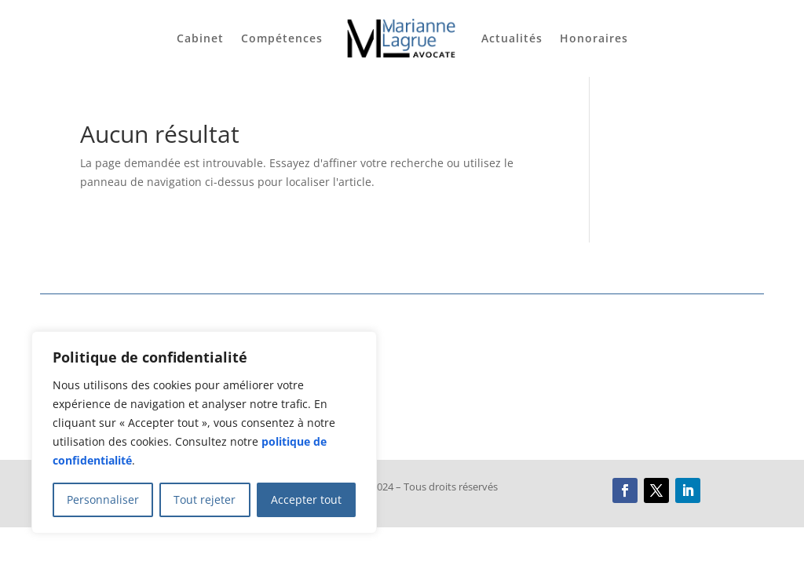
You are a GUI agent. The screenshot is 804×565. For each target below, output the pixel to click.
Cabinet (200, 38)
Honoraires (594, 38)
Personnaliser (103, 499)
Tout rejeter (205, 499)
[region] (204, 432)
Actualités (512, 38)
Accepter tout (306, 499)
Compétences (282, 38)
